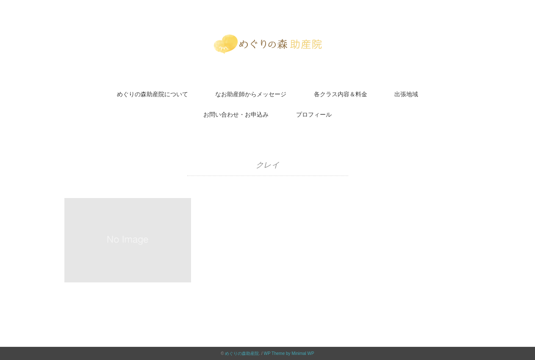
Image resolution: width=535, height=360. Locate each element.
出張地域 (406, 94)
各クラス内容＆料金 (340, 94)
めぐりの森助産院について (152, 94)
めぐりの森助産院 (242, 353)
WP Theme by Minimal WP (289, 353)
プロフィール (314, 114)
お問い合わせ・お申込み (236, 114)
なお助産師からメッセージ (250, 94)
